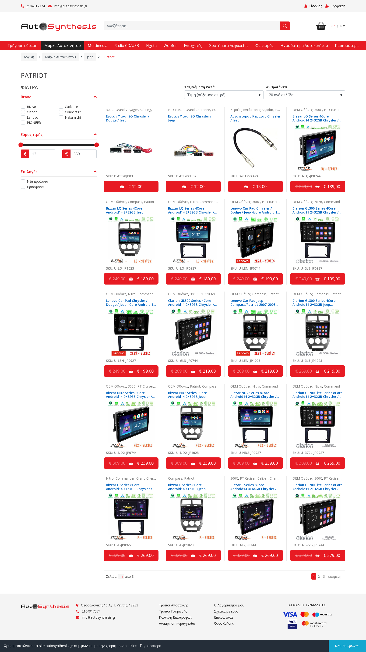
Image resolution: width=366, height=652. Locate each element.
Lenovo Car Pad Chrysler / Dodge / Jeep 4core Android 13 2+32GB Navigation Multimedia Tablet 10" (254, 214)
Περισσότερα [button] (151, 646)
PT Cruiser (176, 109)
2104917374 (33, 6)
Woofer (170, 45)
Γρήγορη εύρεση (22, 45)
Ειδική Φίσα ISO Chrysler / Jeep (189, 118)
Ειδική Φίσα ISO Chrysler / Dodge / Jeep (127, 118)
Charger (276, 478)
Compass (135, 202)
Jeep (90, 57)
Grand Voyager (127, 109)
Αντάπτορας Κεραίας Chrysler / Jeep (255, 118)
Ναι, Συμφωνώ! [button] (347, 646)
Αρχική (29, 57)
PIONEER (34, 122)
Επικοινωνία (223, 617)
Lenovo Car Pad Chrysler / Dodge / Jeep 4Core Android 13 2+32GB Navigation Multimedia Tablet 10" (130, 306)
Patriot (109, 57)
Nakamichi (73, 117)
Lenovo (32, 117)
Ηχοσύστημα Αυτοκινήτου (304, 45)
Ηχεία (151, 45)
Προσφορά (35, 187)
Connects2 (73, 112)
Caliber (158, 109)
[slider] (20, 145)
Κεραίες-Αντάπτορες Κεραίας (251, 109)
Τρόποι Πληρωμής (173, 611)
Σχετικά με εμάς (226, 611)
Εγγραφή (335, 6)
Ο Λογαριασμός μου (229, 605)
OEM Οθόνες (302, 109)
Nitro (194, 202)
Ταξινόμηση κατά (199, 87)
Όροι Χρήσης (224, 623)
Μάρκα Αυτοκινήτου (62, 45)
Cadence (71, 106)
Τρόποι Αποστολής (173, 605)
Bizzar (31, 106)
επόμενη (334, 576)
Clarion (32, 112)
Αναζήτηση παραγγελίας (177, 623)
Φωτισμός (264, 45)
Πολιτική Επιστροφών (175, 617)
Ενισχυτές (193, 45)
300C (110, 109)
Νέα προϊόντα (37, 181)
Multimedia (97, 45)
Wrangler (218, 109)
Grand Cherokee (198, 109)
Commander (209, 202)
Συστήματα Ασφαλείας (228, 45)
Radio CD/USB (126, 45)
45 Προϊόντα (276, 87)
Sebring (145, 109)
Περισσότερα (347, 45)
